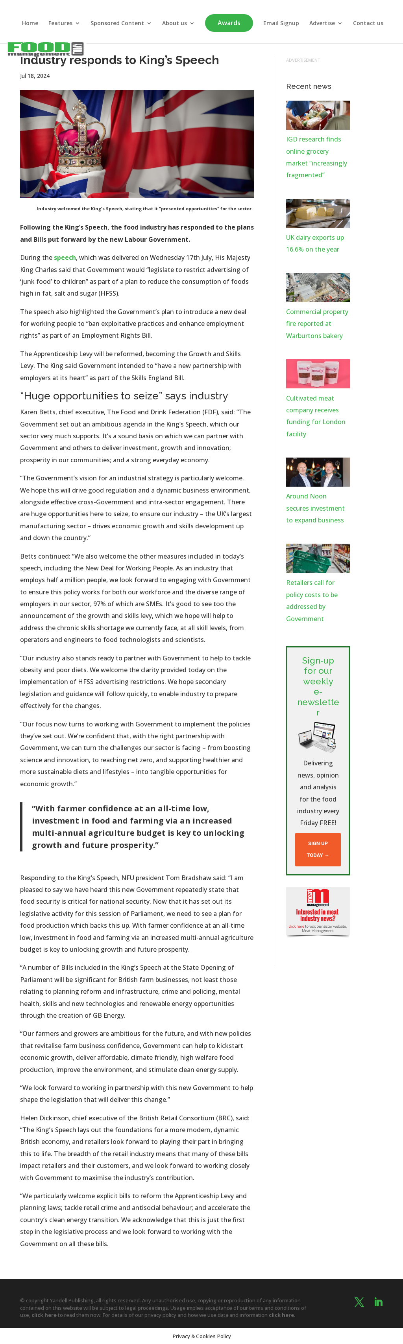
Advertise (322, 23)
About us (174, 23)
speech (65, 257)
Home (30, 23)
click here (44, 1314)
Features (60, 23)
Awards (229, 22)
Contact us (368, 23)
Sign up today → (318, 849)
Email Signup (281, 23)
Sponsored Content (117, 23)
